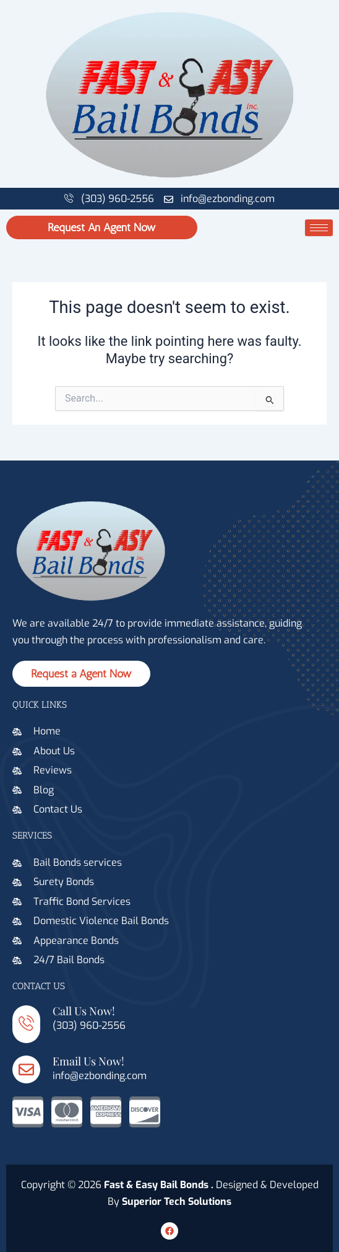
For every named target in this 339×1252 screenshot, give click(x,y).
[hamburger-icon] (319, 227)
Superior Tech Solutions (176, 1201)
